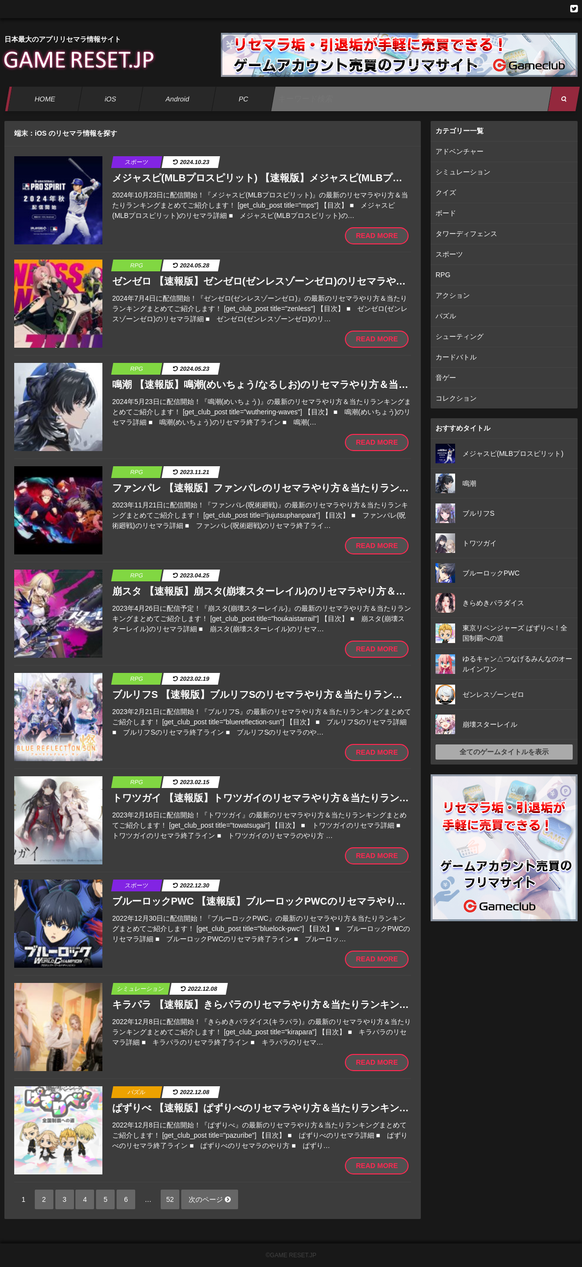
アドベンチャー (460, 151)
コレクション (456, 398)
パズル (446, 316)
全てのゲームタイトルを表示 (504, 752)
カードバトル (456, 357)
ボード (446, 213)
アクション (453, 295)
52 (170, 1199)
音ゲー (446, 378)
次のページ (210, 1199)
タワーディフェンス (466, 234)
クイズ (446, 192)
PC (243, 99)
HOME (45, 99)
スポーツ (449, 254)
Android (177, 99)
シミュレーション (463, 172)
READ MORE (377, 235)
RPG (443, 275)
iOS (110, 99)
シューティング (460, 336)
